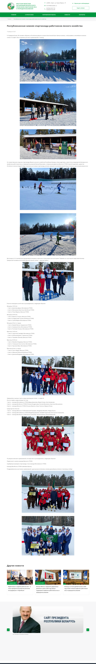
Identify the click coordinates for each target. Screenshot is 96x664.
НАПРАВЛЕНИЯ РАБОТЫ (49, 14)
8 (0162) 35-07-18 (50, 8)
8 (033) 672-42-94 (50, 9)
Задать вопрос (81, 8)
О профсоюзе (29, 14)
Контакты (82, 14)
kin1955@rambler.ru (51, 5)
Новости (67, 14)
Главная (13, 14)
